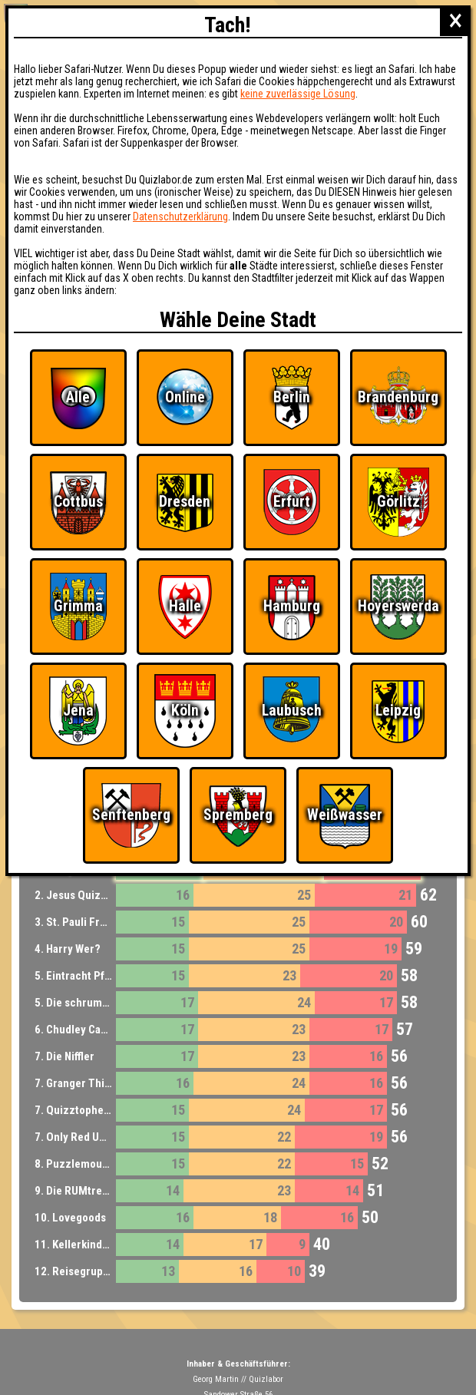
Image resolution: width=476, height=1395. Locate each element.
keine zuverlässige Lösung (297, 94)
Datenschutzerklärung (180, 216)
